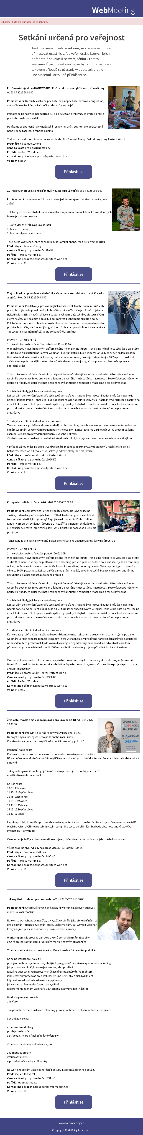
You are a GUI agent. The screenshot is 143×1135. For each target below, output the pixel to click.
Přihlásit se (73, 171)
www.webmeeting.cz (71, 1123)
